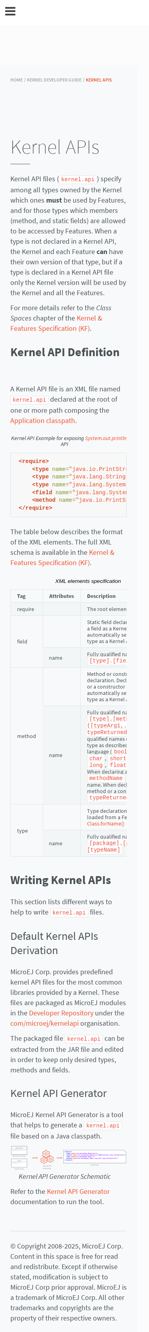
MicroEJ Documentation (80, 12)
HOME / (18, 80)
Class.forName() (105, 819)
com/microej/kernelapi (44, 1017)
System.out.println (105, 437)
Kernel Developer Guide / (56, 80)
